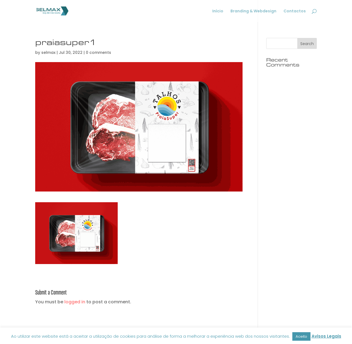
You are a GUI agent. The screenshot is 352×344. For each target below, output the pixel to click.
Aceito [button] (301, 336)
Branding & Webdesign (253, 11)
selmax (48, 52)
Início (217, 11)
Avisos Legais (326, 336)
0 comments (98, 52)
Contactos (295, 11)
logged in (74, 302)
